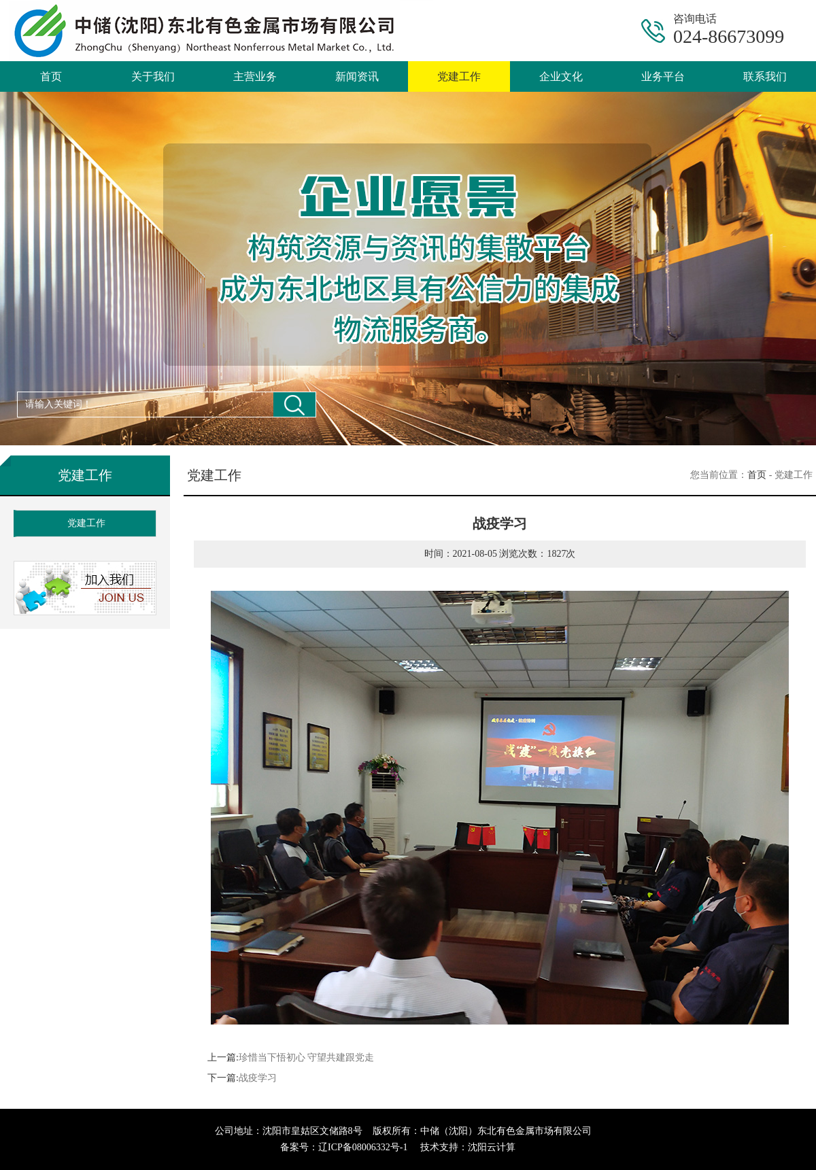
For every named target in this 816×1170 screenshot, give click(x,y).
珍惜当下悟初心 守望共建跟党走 (307, 1057)
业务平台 (663, 76)
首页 (51, 76)
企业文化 (561, 76)
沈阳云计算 (491, 1147)
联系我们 (765, 76)
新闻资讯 (357, 76)
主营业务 (255, 76)
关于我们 (153, 76)
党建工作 (459, 76)
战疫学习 (258, 1078)
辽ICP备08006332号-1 (362, 1147)
